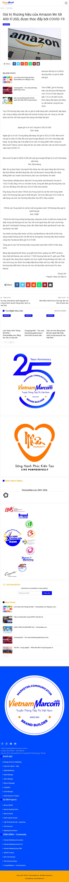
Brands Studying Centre (11, 809)
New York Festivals (9, 857)
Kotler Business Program (11, 796)
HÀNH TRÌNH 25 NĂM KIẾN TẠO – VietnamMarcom (30, 627)
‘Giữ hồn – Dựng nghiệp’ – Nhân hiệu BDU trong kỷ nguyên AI (33, 647)
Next (12, 342)
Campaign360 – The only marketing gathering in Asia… (31, 637)
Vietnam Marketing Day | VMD (13, 848)
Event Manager (8, 791)
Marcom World (8, 805)
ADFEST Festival (9, 853)
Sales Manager (8, 779)
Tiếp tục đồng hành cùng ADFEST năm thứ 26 (28, 617)
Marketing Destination (10, 830)
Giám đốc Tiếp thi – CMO (11, 766)
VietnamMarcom (39, 878)
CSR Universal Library (10, 861)
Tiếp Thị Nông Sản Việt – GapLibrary (14, 822)
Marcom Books (8, 813)
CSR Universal (8, 826)
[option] (34, 630)
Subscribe (47, 593)
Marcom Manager (9, 783)
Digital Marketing (9, 770)
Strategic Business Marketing (11, 762)
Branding (6, 24)
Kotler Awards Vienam (10, 818)
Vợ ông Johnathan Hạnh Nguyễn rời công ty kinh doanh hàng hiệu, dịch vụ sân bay (15, 303)
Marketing (7, 315)
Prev (6, 342)
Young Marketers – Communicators (15, 865)
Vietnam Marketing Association (13, 840)
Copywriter (7, 787)
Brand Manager (8, 774)
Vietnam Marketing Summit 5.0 (13, 844)
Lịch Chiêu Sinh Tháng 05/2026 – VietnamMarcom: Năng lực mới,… (35, 607)
